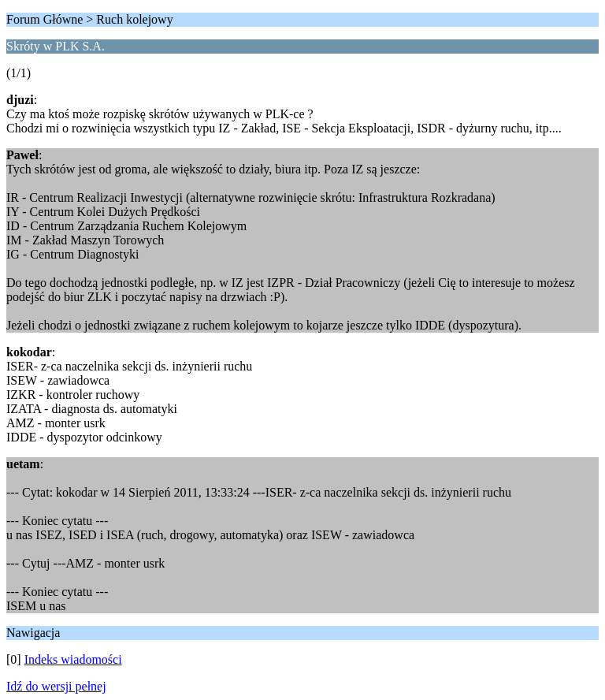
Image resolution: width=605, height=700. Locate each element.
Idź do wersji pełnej (56, 686)
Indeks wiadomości (73, 659)
